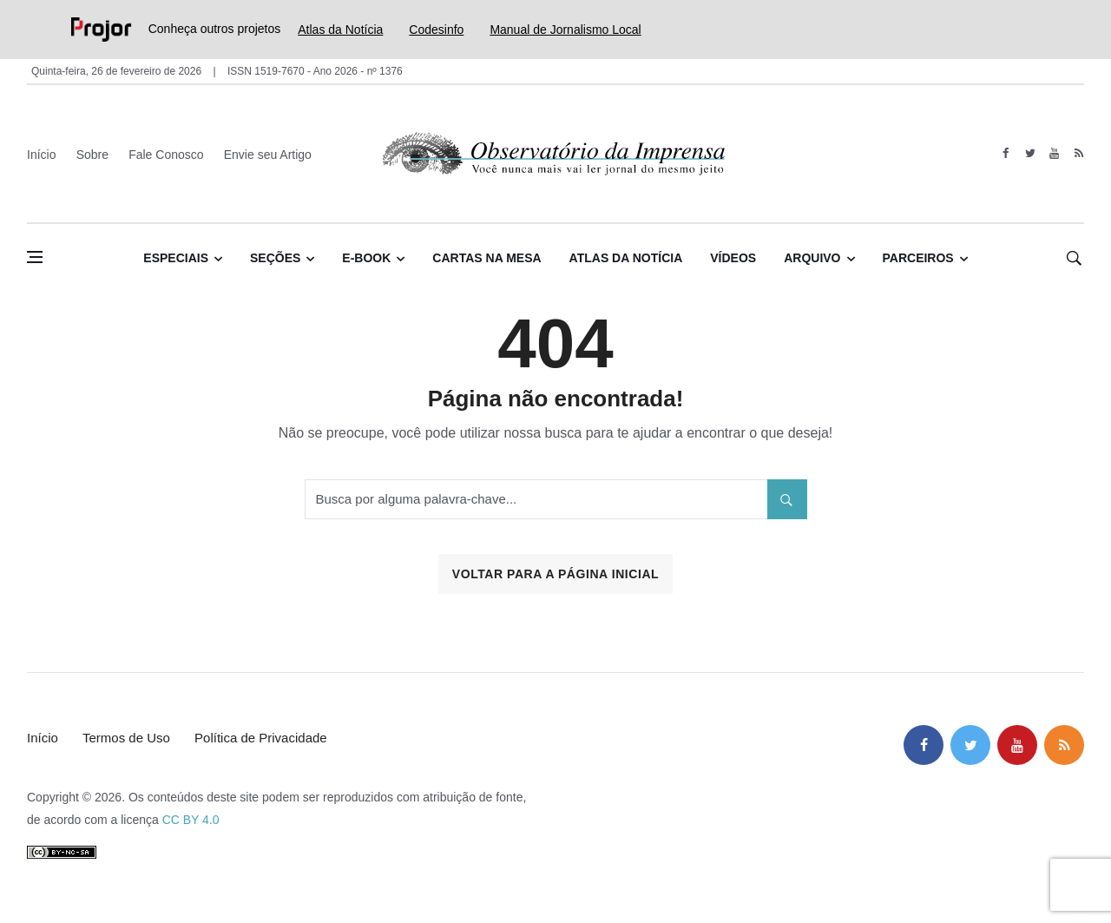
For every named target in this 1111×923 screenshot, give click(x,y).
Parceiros (918, 258)
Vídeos (733, 258)
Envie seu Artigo (268, 155)
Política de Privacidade (260, 737)
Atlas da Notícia (340, 29)
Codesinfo (436, 29)
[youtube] (1054, 154)
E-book (366, 258)
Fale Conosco (165, 155)
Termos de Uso (126, 737)
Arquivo (812, 258)
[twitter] (1029, 154)
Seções (275, 258)
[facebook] (1005, 154)
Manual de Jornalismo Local (565, 29)
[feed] (1078, 154)
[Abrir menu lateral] (35, 257)
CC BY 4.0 (191, 820)
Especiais (175, 258)
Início (41, 155)
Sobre (92, 155)
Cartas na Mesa (486, 258)
